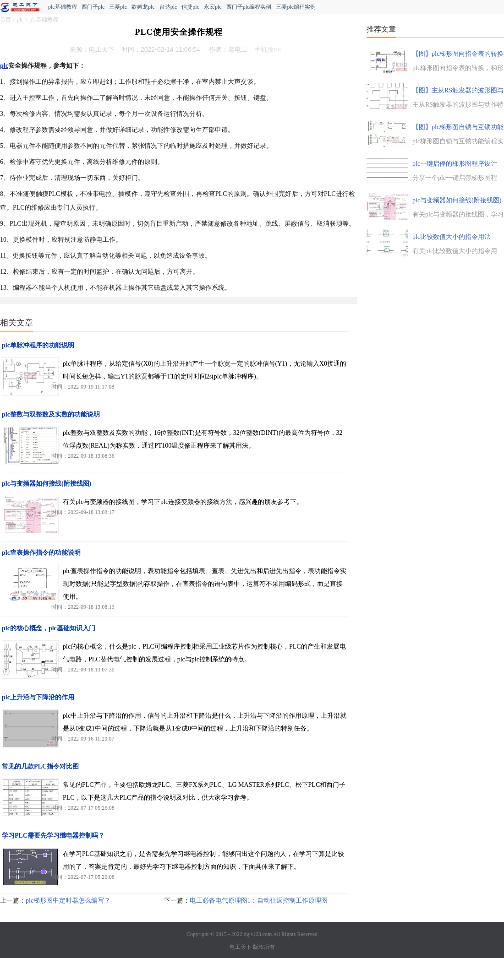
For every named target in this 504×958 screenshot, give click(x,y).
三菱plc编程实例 (296, 7)
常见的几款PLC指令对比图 (40, 766)
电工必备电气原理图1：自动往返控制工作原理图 (259, 900)
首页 (5, 19)
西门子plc (93, 7)
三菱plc (118, 7)
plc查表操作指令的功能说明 (41, 552)
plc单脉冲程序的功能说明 (38, 345)
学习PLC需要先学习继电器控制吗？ (53, 835)
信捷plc (190, 7)
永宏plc (213, 7)
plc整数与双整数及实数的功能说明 (51, 414)
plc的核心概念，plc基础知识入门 (48, 628)
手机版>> (267, 49)
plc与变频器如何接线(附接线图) (46, 483)
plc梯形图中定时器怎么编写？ (68, 900)
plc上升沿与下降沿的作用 (38, 697)
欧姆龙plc (143, 7)
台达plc (168, 7)
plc (20, 19)
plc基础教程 (62, 7)
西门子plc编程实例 (249, 7)
